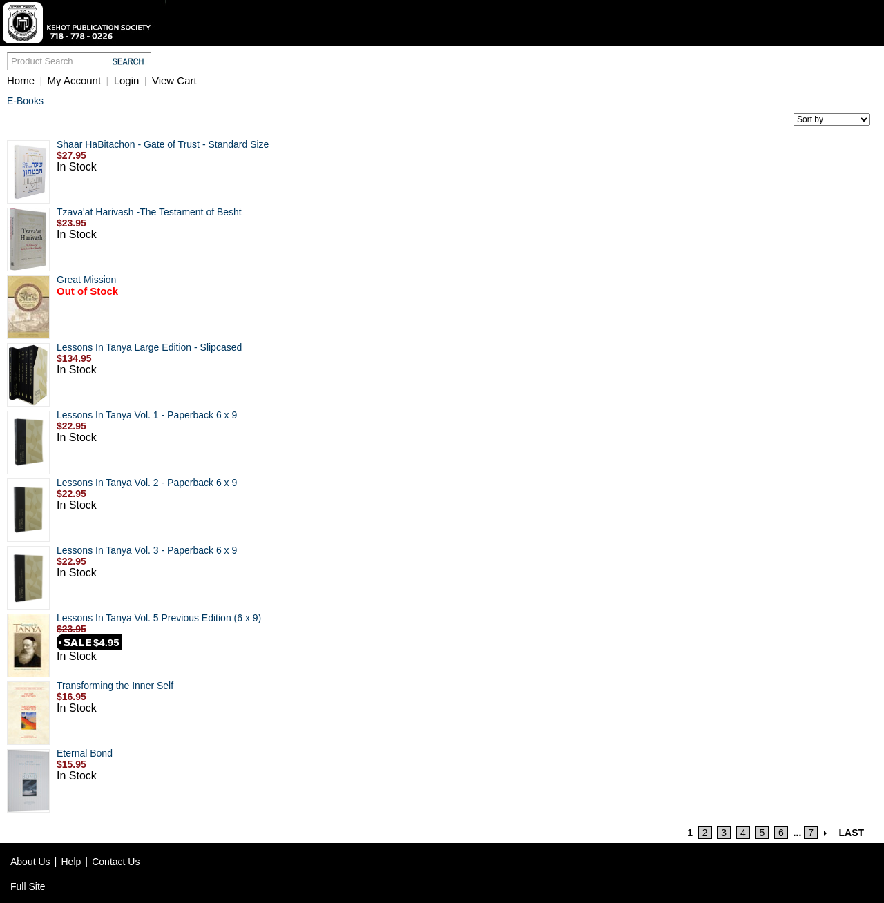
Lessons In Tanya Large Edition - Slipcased (149, 347)
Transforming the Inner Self (115, 685)
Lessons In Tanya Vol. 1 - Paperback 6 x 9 (147, 414)
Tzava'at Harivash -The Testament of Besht (149, 211)
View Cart (174, 80)
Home (21, 80)
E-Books (25, 100)
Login (127, 80)
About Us (30, 861)
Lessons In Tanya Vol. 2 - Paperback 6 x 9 (147, 482)
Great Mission (86, 279)
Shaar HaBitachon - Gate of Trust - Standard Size (163, 144)
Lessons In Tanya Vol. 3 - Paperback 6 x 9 (147, 550)
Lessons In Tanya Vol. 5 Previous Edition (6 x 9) (159, 617)
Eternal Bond (85, 753)
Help (71, 861)
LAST (852, 832)
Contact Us (116, 861)
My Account (75, 80)
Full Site (28, 886)
